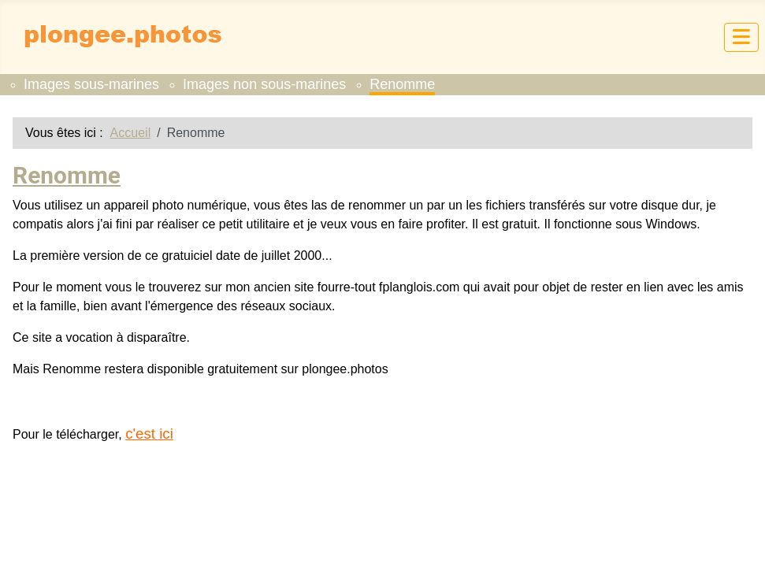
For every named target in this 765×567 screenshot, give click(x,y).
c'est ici (149, 433)
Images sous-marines (91, 84)
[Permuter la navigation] (741, 37)
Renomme (402, 84)
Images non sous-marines (264, 84)
